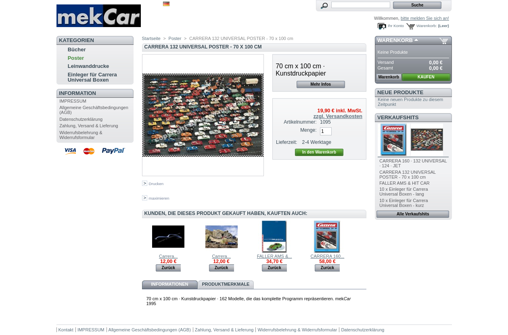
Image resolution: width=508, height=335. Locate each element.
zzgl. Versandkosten (338, 116)
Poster (76, 58)
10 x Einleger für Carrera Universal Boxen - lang (403, 191)
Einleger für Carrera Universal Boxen (92, 77)
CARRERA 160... (328, 256)
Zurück (168, 267)
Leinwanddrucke (88, 66)
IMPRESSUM (72, 101)
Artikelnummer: (300, 122)
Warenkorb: (426, 25)
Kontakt (66, 329)
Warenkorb (395, 40)
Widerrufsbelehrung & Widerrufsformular (80, 135)
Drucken (156, 183)
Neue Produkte (400, 92)
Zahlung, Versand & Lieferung (88, 125)
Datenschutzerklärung (80, 119)
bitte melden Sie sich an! (425, 18)
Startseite (151, 38)
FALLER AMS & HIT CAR (404, 183)
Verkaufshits (398, 117)
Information (77, 93)
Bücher (77, 49)
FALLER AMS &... (274, 256)
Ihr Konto (396, 25)
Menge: (308, 130)
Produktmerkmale (226, 284)
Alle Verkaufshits (413, 214)
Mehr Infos (321, 84)
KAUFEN (426, 77)
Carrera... (168, 256)
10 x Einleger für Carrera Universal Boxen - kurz (403, 203)
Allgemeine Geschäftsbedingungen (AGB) (150, 329)
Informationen (169, 284)
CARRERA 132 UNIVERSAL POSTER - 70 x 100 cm (407, 174)
